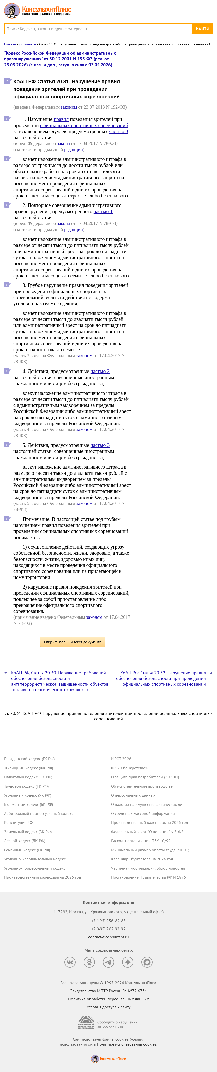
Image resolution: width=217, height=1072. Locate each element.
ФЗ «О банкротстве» (129, 767)
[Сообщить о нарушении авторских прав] (108, 1022)
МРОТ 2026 (121, 758)
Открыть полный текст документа (72, 641)
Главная (10, 44)
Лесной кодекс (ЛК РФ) (24, 840)
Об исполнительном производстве (142, 786)
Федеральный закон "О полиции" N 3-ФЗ (147, 831)
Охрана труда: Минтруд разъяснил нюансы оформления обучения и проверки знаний (171, 151)
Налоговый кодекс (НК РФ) (28, 776)
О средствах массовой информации (143, 813)
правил (61, 119)
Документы (27, 44)
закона (63, 143)
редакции (73, 149)
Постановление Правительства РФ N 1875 (148, 877)
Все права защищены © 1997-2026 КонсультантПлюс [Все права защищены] (108, 982)
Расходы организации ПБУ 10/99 (141, 840)
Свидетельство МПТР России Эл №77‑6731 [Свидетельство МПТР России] (108, 990)
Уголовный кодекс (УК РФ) (27, 795)
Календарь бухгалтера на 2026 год (142, 858)
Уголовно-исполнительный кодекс (35, 858)
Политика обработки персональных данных (108, 998)
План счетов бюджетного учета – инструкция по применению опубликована (170, 124)
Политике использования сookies (126, 1044)
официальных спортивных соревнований (84, 125)
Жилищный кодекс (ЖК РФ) (28, 767)
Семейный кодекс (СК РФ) (27, 849)
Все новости (152, 168)
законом (69, 107)
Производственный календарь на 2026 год (149, 822)
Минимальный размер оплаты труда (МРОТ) (150, 849)
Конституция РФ (18, 822)
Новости (160, 56)
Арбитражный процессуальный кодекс (38, 813)
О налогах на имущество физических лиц (148, 804)
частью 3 (118, 131)
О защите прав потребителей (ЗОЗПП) (145, 776)
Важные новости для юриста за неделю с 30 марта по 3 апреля (169, 77)
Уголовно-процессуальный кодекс (34, 868)
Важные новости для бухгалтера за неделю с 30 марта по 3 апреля (172, 99)
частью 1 (103, 211)
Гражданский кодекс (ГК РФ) (29, 758)
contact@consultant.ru (108, 936)
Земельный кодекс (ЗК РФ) (28, 831)
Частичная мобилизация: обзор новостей (148, 868)
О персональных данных (133, 795)
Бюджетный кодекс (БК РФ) (28, 804)
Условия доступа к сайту (108, 1006)
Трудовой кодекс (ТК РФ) (26, 786)
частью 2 (100, 371)
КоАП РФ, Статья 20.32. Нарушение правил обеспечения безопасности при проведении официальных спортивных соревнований (161, 678)
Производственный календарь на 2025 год (42, 877)
